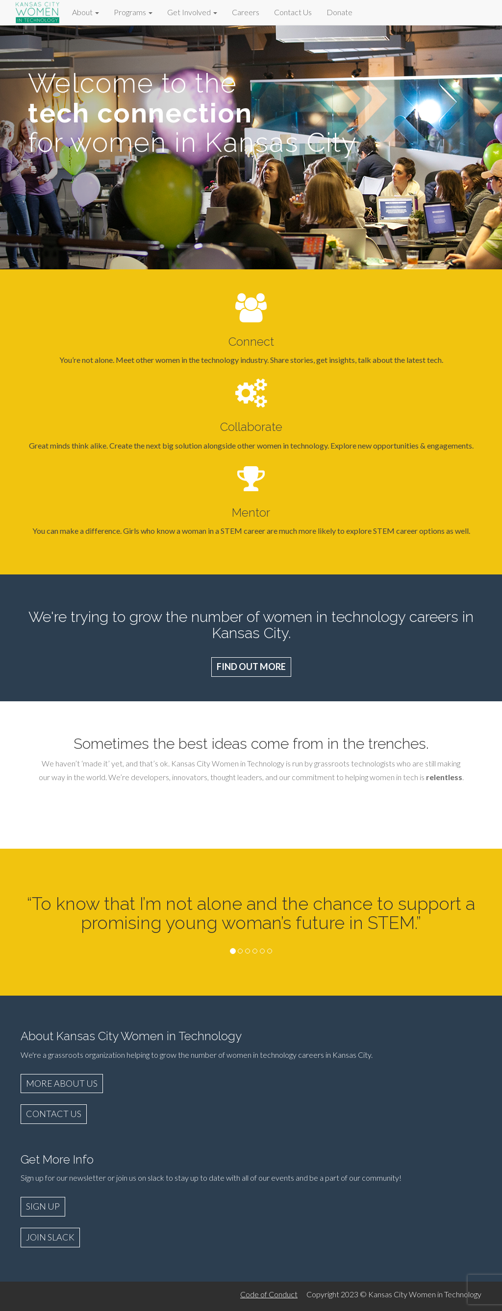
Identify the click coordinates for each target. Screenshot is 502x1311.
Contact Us (293, 12)
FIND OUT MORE (251, 666)
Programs (133, 12)
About (85, 12)
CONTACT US (53, 1113)
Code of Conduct (269, 1294)
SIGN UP (43, 1206)
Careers (245, 12)
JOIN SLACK (50, 1237)
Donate (339, 12)
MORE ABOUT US (62, 1083)
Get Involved (192, 12)
